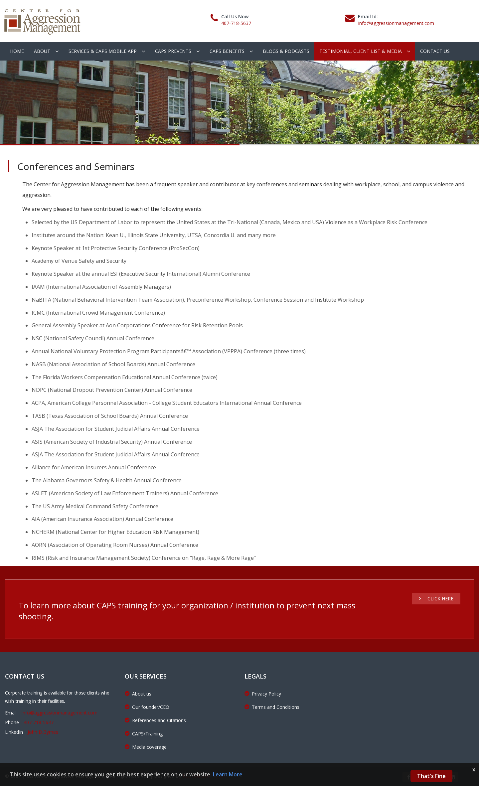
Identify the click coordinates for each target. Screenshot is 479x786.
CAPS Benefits (227, 51)
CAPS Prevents (173, 51)
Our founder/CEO (147, 707)
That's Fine (431, 776)
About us (138, 694)
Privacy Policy (262, 694)
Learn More (227, 774)
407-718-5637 (236, 23)
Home (17, 51)
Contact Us (435, 51)
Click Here (436, 598)
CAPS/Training (144, 733)
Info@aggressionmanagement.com (396, 23)
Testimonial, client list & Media (360, 51)
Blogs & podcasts (286, 51)
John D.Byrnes (43, 732)
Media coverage (146, 747)
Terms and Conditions (271, 707)
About (42, 51)
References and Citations (155, 720)
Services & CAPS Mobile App (103, 51)
